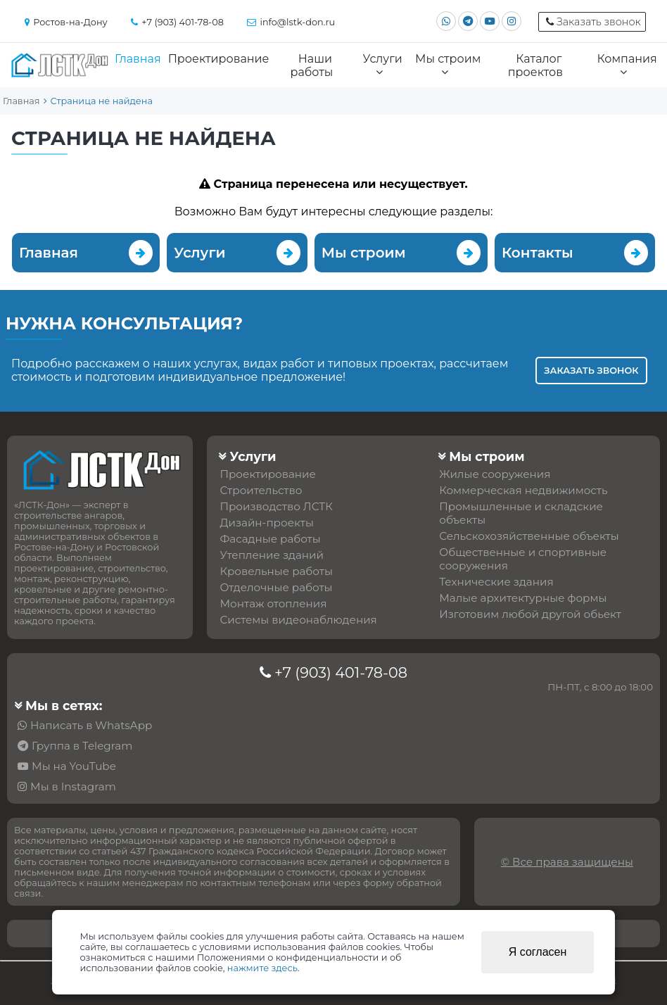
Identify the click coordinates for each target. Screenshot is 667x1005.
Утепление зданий (272, 555)
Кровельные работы (276, 571)
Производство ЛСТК (276, 506)
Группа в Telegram (82, 745)
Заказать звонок (591, 370)
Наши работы (312, 65)
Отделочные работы (276, 587)
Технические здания (496, 581)
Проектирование (218, 58)
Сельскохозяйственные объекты (529, 536)
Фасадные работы (270, 538)
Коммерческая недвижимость (523, 490)
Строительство (261, 490)
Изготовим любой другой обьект (530, 614)
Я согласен (538, 952)
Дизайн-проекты (266, 522)
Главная (138, 58)
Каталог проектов (535, 65)
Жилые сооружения (494, 474)
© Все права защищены (567, 861)
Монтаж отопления (273, 603)
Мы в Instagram (73, 786)
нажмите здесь (262, 968)
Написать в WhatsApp (91, 725)
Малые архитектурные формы (522, 598)
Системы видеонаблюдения (298, 619)
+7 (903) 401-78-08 (340, 672)
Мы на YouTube (74, 766)
